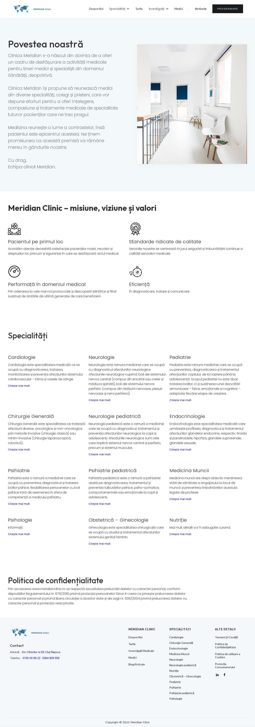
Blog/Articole (136, 664)
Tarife (139, 8)
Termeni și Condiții (226, 637)
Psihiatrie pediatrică (181, 693)
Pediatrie (175, 682)
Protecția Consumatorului (225, 665)
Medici (179, 8)
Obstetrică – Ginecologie (185, 676)
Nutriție (174, 670)
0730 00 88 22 (31, 658)
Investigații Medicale (141, 650)
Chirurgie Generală (181, 642)
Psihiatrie (175, 687)
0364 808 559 (51, 658)
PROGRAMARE (227, 8)
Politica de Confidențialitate (225, 645)
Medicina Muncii (179, 654)
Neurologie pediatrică (182, 665)
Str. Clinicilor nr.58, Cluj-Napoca (41, 652)
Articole (200, 8)
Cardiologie (176, 637)
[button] (119, 9)
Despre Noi (96, 8)
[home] (32, 9)
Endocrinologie (178, 648)
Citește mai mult (19, 385)
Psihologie (175, 698)
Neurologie (176, 659)
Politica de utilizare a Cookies (227, 655)
